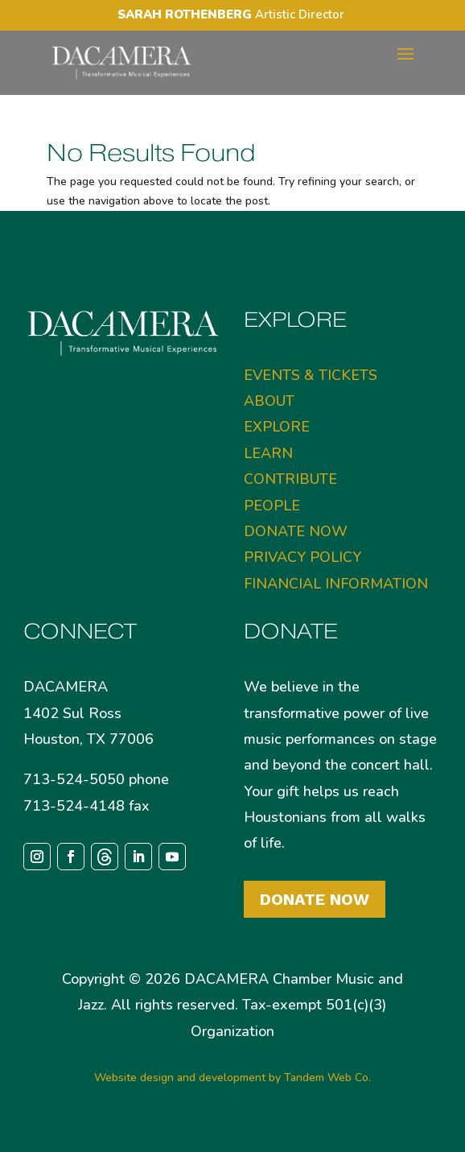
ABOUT (269, 401)
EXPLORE (277, 426)
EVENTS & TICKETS (310, 375)
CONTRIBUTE (290, 479)
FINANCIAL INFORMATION (336, 583)
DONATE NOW (296, 531)
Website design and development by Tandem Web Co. (232, 1077)
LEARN (268, 453)
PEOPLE (272, 505)
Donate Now (314, 899)
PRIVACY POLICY (302, 557)
